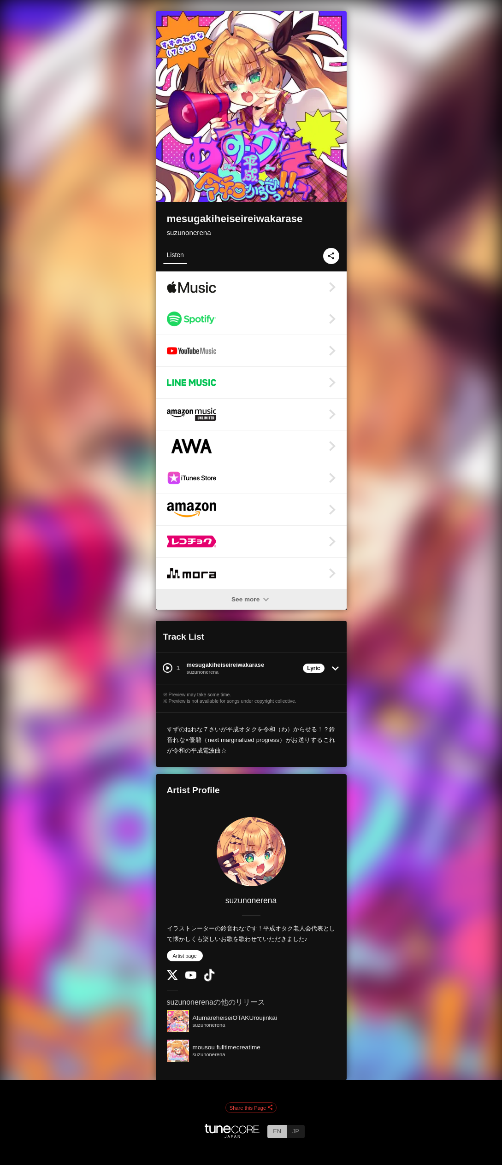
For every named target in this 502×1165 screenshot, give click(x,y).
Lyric (313, 668)
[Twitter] (172, 978)
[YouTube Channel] (190, 976)
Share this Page (251, 1108)
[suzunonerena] (251, 851)
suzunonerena (189, 232)
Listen (175, 255)
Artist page (185, 956)
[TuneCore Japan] (232, 1135)
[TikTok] (209, 979)
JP (295, 1131)
